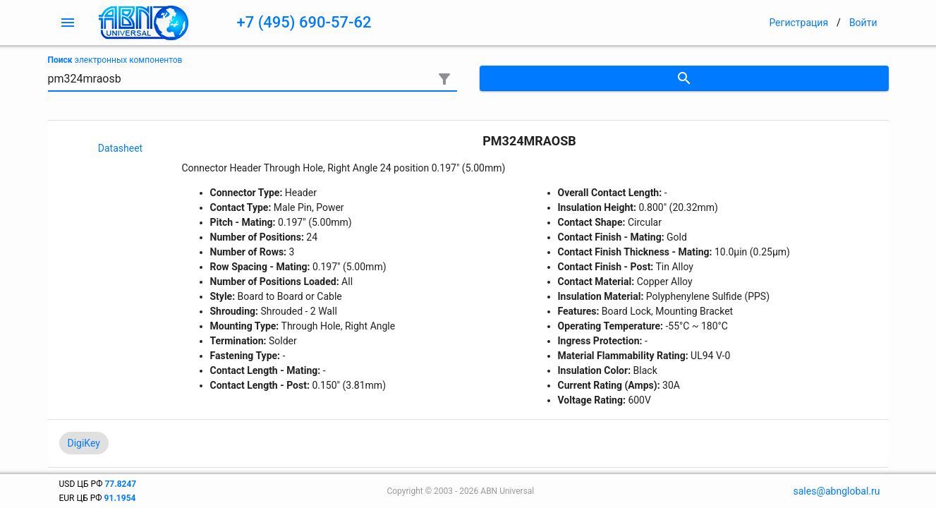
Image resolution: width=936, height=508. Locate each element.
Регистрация (798, 22)
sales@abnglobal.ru (837, 491)
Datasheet (120, 148)
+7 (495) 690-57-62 (304, 22)
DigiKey (84, 443)
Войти (863, 22)
